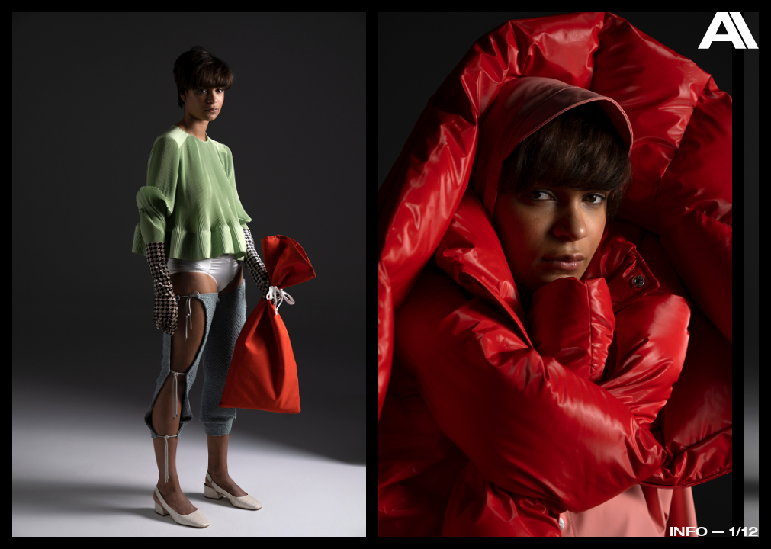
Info (689, 531)
